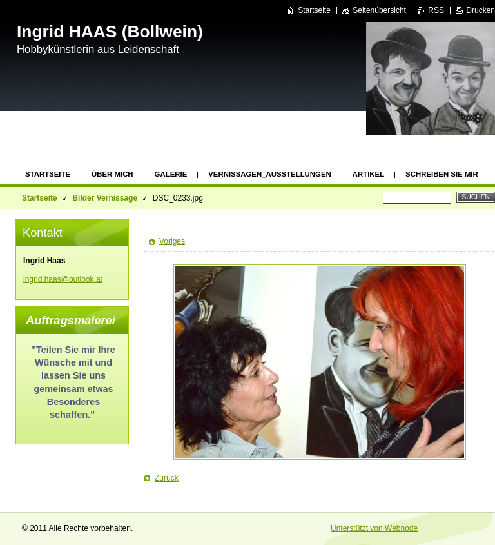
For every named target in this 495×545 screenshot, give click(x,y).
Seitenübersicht (379, 10)
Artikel (368, 174)
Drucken (480, 10)
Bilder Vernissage (104, 198)
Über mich (112, 174)
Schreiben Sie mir (441, 174)
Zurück (167, 477)
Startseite (47, 174)
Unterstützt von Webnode (374, 528)
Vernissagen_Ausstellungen (269, 174)
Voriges (172, 241)
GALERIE (171, 174)
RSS (436, 10)
